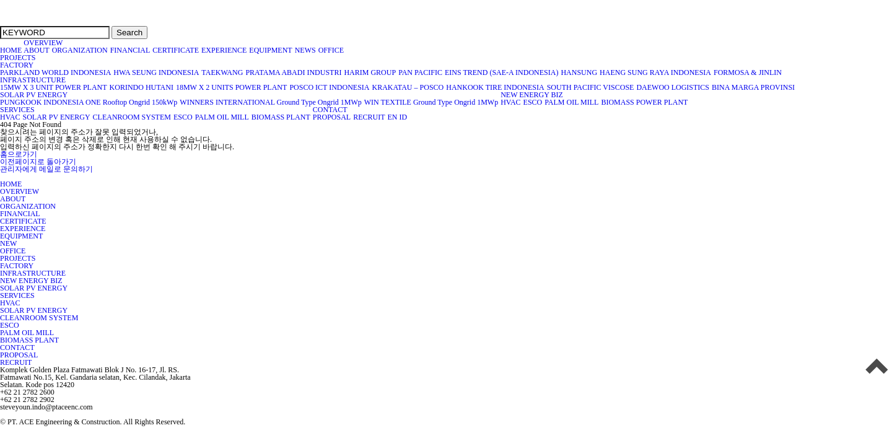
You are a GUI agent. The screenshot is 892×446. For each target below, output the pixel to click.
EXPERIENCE (224, 50)
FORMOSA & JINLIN (748, 72)
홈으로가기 (18, 154)
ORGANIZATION (80, 50)
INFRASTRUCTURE (33, 80)
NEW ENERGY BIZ (532, 94)
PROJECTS (17, 57)
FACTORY (17, 65)
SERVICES (17, 109)
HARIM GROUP (370, 72)
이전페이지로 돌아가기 (38, 161)
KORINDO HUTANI (142, 87)
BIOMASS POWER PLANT (644, 102)
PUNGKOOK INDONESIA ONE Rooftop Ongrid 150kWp (89, 102)
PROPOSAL (332, 117)
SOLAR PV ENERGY (34, 94)
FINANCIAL (130, 50)
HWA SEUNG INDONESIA (156, 72)
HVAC (511, 102)
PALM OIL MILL (571, 102)
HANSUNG (579, 72)
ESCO (533, 102)
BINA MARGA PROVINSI (753, 87)
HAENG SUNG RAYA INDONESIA (656, 72)
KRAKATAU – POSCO (408, 87)
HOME (11, 50)
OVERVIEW (43, 42)
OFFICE (332, 50)
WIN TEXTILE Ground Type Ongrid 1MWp (431, 102)
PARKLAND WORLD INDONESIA (56, 72)
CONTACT (330, 109)
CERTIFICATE (175, 50)
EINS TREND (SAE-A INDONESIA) (502, 72)
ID (403, 117)
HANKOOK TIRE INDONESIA (495, 87)
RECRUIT (369, 117)
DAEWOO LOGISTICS (673, 87)
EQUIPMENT (270, 50)
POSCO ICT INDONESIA (329, 87)
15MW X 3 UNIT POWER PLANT (54, 87)
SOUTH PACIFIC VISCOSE (591, 87)
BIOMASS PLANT (281, 117)
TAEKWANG (222, 72)
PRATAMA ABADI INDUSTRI (293, 72)
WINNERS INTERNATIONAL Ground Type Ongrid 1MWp (271, 102)
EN (392, 117)
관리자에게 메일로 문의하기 (46, 169)
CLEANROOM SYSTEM (132, 117)
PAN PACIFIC (420, 72)
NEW (8, 243)
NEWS (306, 50)
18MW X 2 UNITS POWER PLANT (231, 87)
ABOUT (37, 50)
